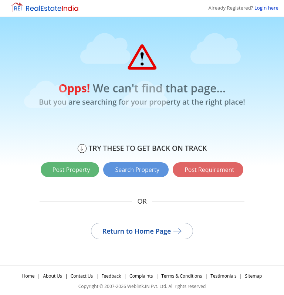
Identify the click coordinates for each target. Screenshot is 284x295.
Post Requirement (209, 170)
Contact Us (82, 275)
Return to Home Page (142, 230)
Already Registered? (243, 7)
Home (28, 275)
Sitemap (253, 275)
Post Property (71, 170)
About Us (52, 275)
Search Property (137, 170)
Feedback (111, 275)
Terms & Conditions (181, 275)
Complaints (141, 275)
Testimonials (223, 275)
